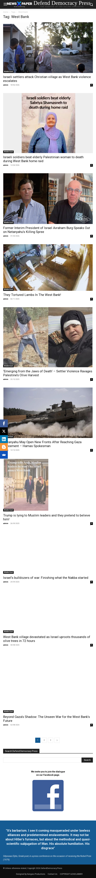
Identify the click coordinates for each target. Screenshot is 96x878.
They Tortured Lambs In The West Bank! (32, 295)
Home (5, 12)
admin (5, 85)
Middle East (8, 71)
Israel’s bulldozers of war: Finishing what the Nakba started (45, 578)
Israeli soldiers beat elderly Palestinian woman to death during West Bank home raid (43, 159)
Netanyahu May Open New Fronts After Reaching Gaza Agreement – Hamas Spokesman (42, 444)
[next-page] (57, 740)
